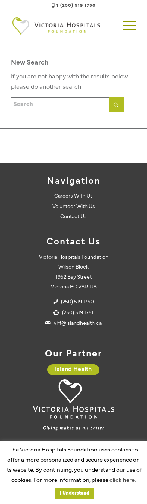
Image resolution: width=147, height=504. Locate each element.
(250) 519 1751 (78, 313)
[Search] (67, 104)
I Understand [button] (74, 493)
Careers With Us (73, 196)
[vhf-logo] (61, 26)
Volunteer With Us (73, 206)
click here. (122, 480)
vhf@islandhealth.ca (78, 323)
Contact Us (73, 216)
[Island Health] (73, 369)
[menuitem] (125, 26)
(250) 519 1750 (77, 302)
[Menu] (125, 26)
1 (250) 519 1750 (76, 6)
